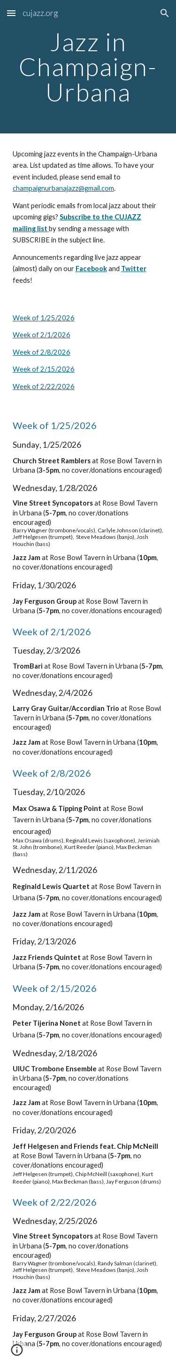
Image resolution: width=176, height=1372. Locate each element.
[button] (11, 13)
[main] (88, 66)
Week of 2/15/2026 (44, 369)
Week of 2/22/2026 (44, 386)
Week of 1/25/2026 (44, 318)
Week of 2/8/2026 (41, 352)
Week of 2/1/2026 (41, 335)
